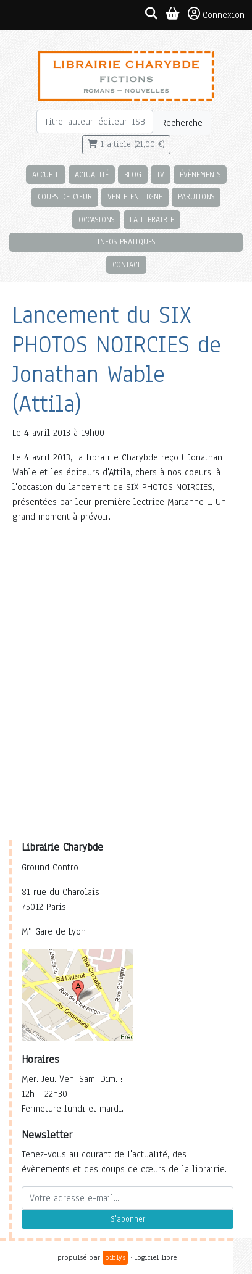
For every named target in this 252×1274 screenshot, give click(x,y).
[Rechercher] (94, 121)
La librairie (152, 219)
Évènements (200, 174)
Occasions (96, 219)
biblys (115, 1257)
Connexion (216, 14)
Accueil (45, 174)
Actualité (92, 174)
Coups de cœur (65, 196)
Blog (132, 174)
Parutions (196, 196)
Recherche (182, 123)
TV (160, 174)
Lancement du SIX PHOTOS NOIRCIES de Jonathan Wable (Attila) (116, 359)
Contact (126, 264)
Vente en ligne (134, 196)
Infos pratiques (126, 241)
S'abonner (128, 1219)
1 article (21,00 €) (126, 144)
